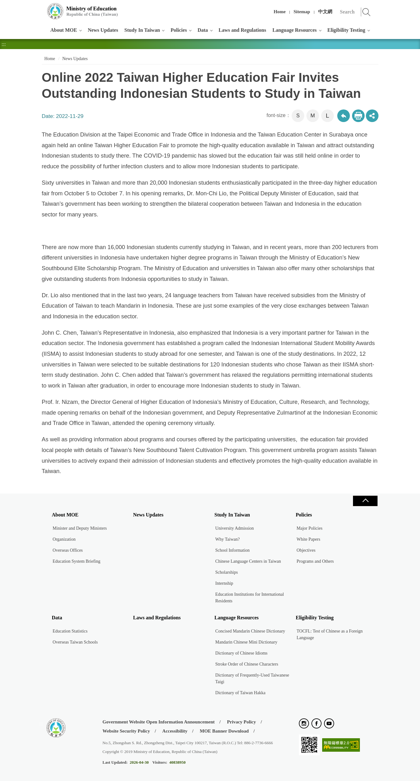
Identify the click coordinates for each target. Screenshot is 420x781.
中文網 (325, 11)
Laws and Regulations (242, 30)
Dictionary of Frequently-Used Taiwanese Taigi (252, 678)
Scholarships (226, 572)
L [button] (327, 115)
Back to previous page (343, 115)
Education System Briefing (76, 561)
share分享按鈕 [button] (372, 115)
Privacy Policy (241, 721)
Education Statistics (70, 631)
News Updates (103, 30)
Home (280, 11)
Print (358, 115)
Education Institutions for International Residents (249, 597)
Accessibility (175, 731)
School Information (232, 550)
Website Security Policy (126, 731)
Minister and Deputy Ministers (80, 528)
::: (41, 7)
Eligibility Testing (346, 30)
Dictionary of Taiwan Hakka (240, 692)
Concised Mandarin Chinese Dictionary (250, 631)
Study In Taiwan (142, 30)
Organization (64, 539)
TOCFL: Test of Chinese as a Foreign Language (330, 634)
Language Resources (294, 30)
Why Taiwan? (227, 539)
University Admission (234, 528)
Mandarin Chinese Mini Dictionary (246, 642)
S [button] (298, 115)
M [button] (313, 116)
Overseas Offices (68, 550)
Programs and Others (315, 561)
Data (203, 30)
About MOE (63, 30)
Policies (179, 30)
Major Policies (309, 528)
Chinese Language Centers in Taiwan (248, 561)
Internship (224, 583)
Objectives (306, 550)
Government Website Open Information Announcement (159, 721)
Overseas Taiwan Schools (75, 642)
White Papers (308, 539)
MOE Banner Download (224, 731)
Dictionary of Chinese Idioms (241, 653)
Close (365, 501)
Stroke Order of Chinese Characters (246, 664)
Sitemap (302, 11)
